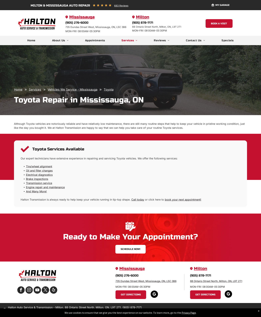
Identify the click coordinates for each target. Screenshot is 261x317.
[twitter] (45, 290)
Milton (142, 17)
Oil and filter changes (39, 170)
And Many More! (36, 191)
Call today (137, 199)
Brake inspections (37, 179)
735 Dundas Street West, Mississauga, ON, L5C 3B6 (146, 281)
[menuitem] (31, 40)
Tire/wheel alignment (39, 166)
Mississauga (82, 17)
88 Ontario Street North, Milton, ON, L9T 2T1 (216, 281)
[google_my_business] (154, 295)
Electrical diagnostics (39, 174)
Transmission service (39, 183)
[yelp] (53, 290)
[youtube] (37, 290)
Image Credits (225, 310)
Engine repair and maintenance (45, 187)
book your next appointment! (183, 199)
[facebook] (21, 290)
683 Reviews (121, 5)
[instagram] (29, 290)
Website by (241, 310)
